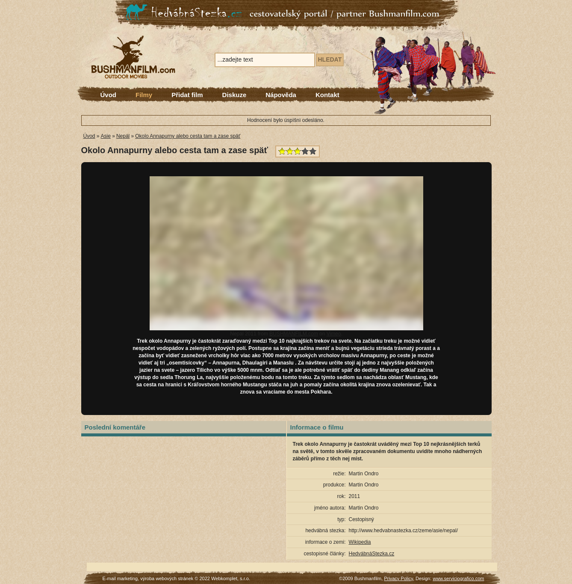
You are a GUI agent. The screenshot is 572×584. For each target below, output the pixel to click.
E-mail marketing (120, 578)
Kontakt (327, 94)
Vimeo (334, 334)
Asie (106, 136)
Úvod (108, 94)
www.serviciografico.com (458, 578)
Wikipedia (360, 542)
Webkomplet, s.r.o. (230, 578)
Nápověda (280, 94)
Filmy (144, 94)
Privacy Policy (398, 578)
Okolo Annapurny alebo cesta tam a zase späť (187, 136)
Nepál (123, 136)
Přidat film (187, 94)
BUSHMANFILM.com (293, 334)
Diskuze (234, 94)
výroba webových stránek (166, 578)
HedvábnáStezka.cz (372, 554)
